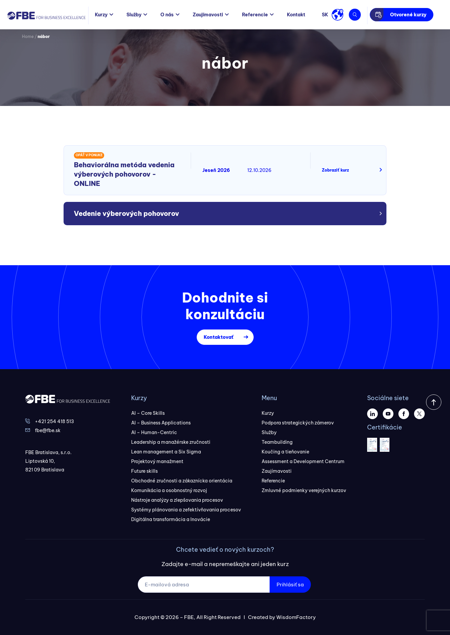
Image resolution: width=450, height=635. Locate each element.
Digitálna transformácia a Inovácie (170, 519)
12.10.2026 (259, 170)
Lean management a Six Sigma (166, 452)
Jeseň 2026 (216, 170)
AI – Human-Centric (154, 432)
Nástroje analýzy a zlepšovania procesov (177, 500)
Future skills (144, 471)
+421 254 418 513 (54, 421)
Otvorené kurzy (408, 15)
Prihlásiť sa (290, 584)
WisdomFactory (296, 617)
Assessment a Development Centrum (303, 461)
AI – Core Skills (148, 413)
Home (28, 36)
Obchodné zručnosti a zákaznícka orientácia (181, 481)
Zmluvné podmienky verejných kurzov (304, 490)
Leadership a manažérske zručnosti (170, 442)
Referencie (255, 15)
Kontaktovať (218, 337)
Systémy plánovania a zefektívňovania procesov (186, 510)
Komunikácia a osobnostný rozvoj (169, 490)
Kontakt (296, 15)
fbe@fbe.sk (48, 430)
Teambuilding (277, 442)
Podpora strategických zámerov (298, 423)
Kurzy (101, 15)
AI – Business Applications (161, 423)
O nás (167, 15)
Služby (133, 15)
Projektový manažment (157, 461)
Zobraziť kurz (335, 170)
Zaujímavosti (208, 15)
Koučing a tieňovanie (285, 452)
